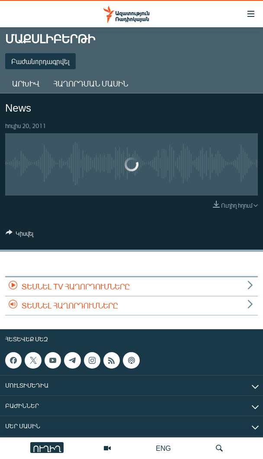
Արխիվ (25, 83)
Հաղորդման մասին (90, 83)
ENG (163, 448)
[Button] (19, 235)
